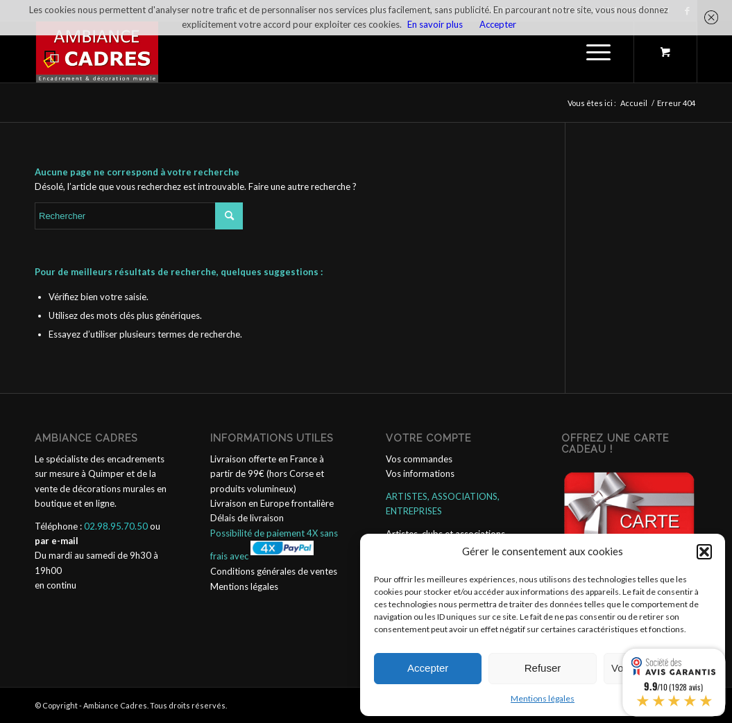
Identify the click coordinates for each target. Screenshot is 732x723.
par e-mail (56, 540)
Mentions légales (542, 698)
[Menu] (594, 51)
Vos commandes (419, 458)
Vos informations (420, 473)
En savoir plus (435, 24)
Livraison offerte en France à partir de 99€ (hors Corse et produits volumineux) (267, 473)
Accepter (427, 668)
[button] (704, 552)
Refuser (543, 668)
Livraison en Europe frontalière (272, 503)
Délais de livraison (247, 517)
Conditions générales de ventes (273, 571)
